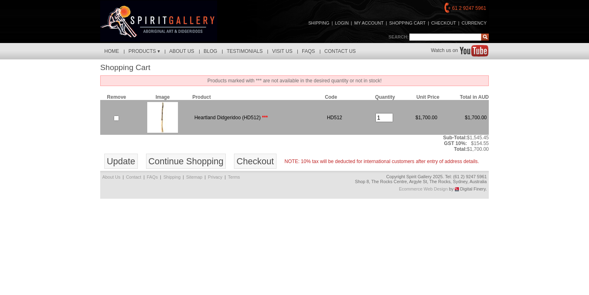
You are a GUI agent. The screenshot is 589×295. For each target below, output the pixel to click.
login (342, 22)
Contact (133, 177)
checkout (443, 22)
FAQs (308, 51)
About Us (181, 51)
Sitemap (194, 177)
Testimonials (245, 51)
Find (485, 37)
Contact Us (340, 51)
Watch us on (459, 50)
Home (111, 51)
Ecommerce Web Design (423, 188)
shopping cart (407, 22)
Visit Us (282, 51)
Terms (234, 177)
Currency (473, 22)
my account (369, 22)
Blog (210, 51)
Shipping (319, 22)
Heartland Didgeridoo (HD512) (227, 117)
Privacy (215, 177)
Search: (399, 36)
